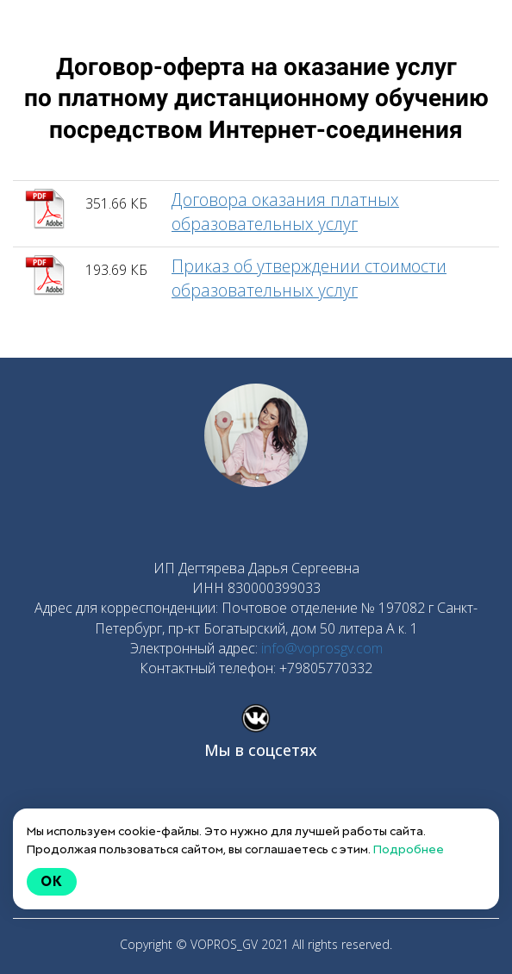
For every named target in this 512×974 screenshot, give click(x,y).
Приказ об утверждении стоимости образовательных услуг (309, 277)
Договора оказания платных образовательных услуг (285, 211)
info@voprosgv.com (322, 648)
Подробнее (408, 849)
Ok (52, 881)
